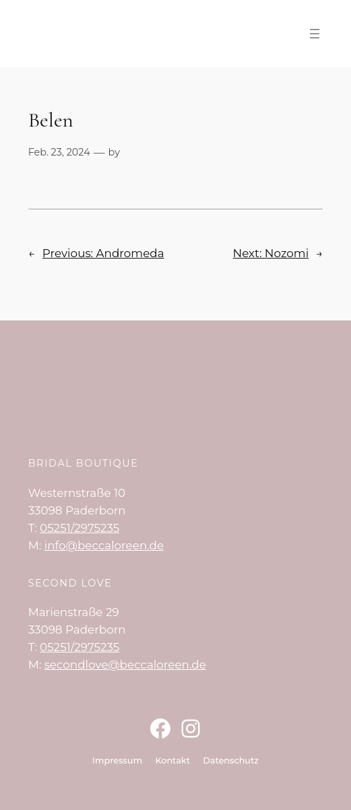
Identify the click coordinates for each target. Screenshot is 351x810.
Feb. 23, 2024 (59, 152)
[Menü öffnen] (315, 34)
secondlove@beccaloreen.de (125, 664)
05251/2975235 (79, 528)
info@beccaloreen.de (104, 545)
